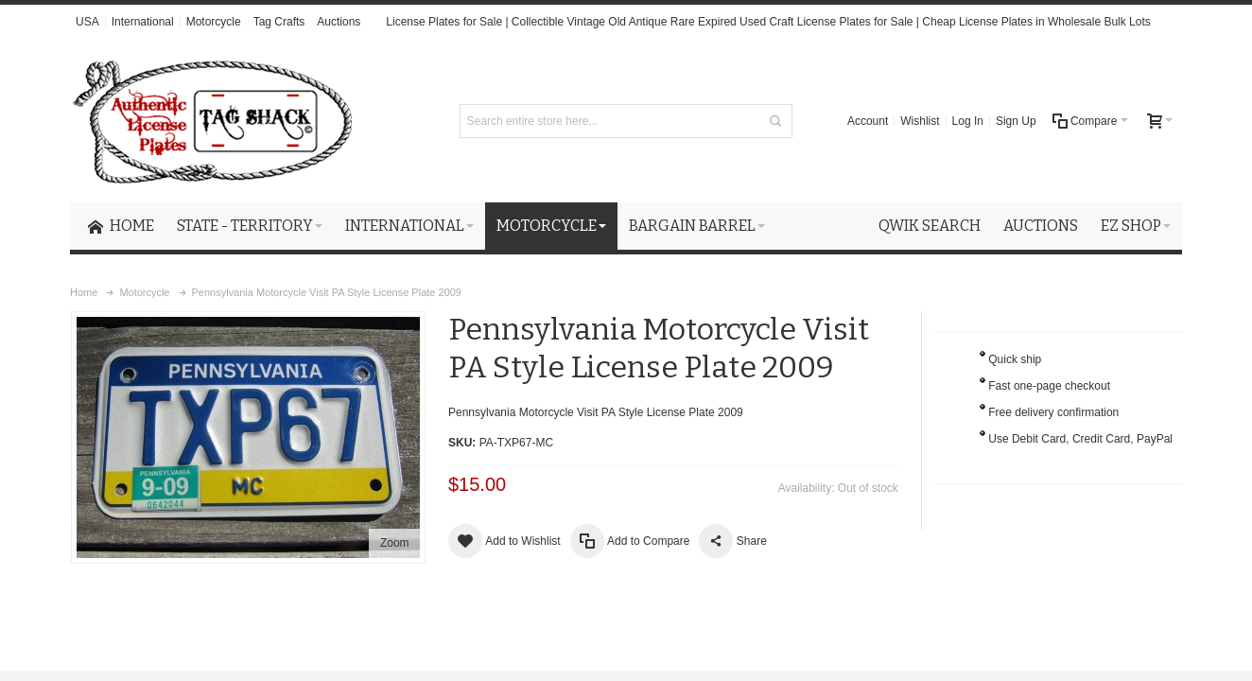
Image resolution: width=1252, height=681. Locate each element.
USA (87, 21)
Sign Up (1016, 121)
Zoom (394, 543)
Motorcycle (213, 21)
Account (867, 121)
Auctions (338, 21)
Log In (967, 121)
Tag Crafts (279, 21)
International (143, 21)
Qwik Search (929, 226)
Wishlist (919, 121)
